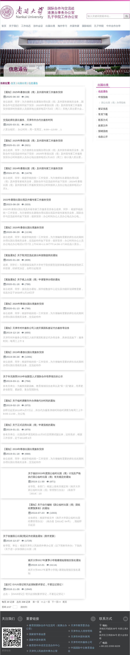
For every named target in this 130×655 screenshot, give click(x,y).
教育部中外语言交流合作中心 (43, 645)
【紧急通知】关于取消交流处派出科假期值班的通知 (30, 255)
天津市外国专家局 (79, 636)
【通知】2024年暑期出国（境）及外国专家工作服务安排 (33, 168)
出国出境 (50, 26)
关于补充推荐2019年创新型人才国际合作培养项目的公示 (33, 376)
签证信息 (103, 108)
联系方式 (103, 120)
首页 (4, 26)
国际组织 (86, 26)
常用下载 (103, 114)
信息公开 (103, 136)
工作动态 (26, 26)
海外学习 (62, 26)
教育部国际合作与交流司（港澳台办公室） (46, 627)
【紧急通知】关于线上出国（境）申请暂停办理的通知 (31, 279)
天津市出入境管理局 (80, 631)
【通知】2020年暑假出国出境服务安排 (23, 227)
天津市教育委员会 (79, 625)
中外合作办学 (113, 26)
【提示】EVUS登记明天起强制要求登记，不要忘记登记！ (33, 584)
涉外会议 (38, 26)
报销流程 (103, 131)
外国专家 (74, 26)
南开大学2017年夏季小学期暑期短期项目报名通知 (54, 560)
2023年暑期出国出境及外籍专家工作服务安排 (27, 199)
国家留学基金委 (36, 634)
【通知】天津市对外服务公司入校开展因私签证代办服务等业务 (36, 328)
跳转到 (24, 607)
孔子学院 (99, 26)
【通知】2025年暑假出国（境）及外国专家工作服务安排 (33, 92)
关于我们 (13, 26)
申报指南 (103, 97)
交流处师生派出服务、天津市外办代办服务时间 (28, 120)
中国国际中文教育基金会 (81, 649)
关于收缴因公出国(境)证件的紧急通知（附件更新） (30, 536)
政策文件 (103, 125)
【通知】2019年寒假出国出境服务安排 (23, 449)
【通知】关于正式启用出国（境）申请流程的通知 (29, 425)
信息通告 (33, 83)
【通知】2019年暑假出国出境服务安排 (23, 352)
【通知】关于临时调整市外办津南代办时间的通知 (29, 400)
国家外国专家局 (36, 639)
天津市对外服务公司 (80, 642)
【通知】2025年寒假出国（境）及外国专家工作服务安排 (33, 140)
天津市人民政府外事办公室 (41, 651)
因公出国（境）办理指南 (113, 102)
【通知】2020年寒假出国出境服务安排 (23, 303)
